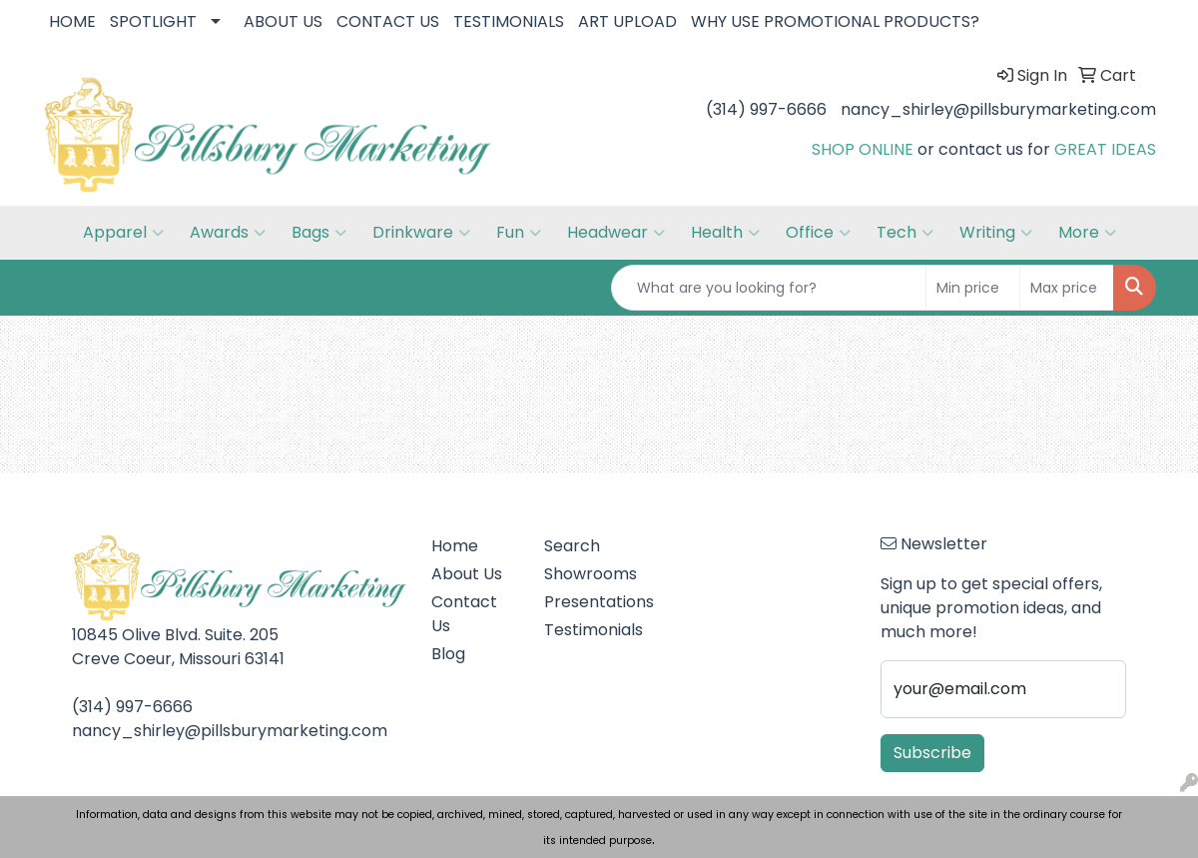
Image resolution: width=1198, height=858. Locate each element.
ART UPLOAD (627, 21)
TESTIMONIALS (508, 21)
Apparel (123, 233)
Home (454, 545)
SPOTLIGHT (153, 21)
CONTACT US (387, 21)
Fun (518, 233)
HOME (72, 21)
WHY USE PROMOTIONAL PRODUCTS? (835, 21)
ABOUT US (283, 21)
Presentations (588, 601)
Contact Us (464, 613)
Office (818, 233)
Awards (228, 233)
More (1087, 233)
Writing (995, 233)
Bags (319, 233)
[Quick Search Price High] (1066, 288)
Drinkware (421, 233)
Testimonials (588, 629)
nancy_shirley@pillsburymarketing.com (998, 109)
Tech (905, 233)
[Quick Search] (768, 288)
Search (572, 545)
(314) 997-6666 (766, 109)
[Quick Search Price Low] (972, 288)
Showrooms (588, 573)
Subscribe (932, 752)
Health (725, 233)
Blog (448, 653)
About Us (466, 573)
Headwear (616, 233)
